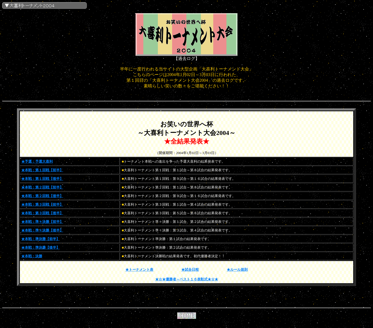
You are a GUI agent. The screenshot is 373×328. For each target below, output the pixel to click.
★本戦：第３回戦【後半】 (42, 213)
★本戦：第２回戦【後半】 (42, 196)
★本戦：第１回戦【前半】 (42, 170)
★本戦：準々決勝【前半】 (42, 222)
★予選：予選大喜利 (37, 161)
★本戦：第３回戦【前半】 (42, 204)
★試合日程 (190, 270)
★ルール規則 (237, 270)
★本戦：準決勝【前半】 (40, 239)
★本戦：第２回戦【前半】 (42, 187)
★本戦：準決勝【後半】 (40, 247)
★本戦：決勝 (31, 256)
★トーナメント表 (139, 270)
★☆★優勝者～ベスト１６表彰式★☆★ (186, 279)
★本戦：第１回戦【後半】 (42, 179)
